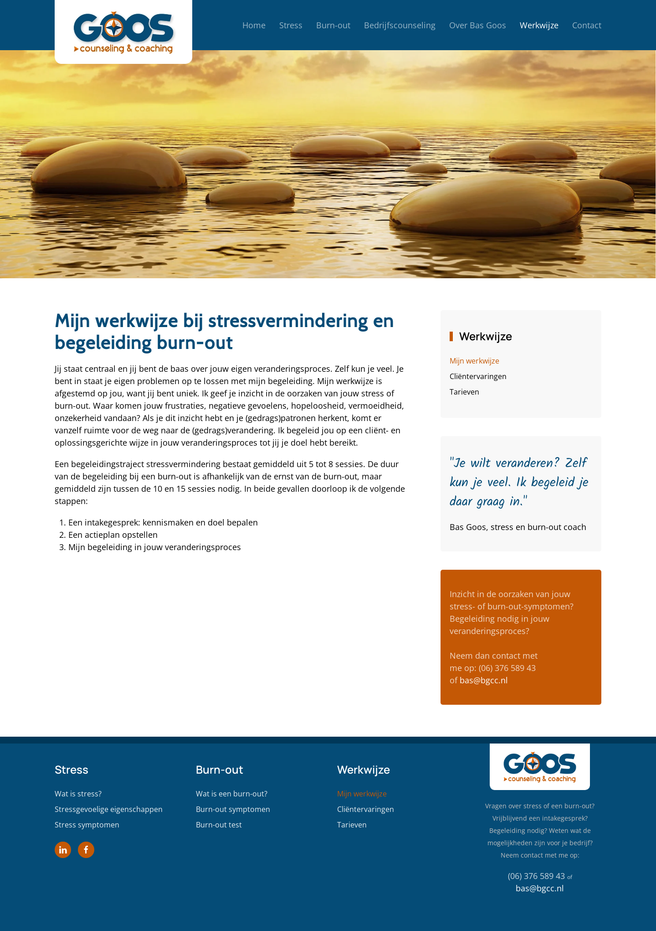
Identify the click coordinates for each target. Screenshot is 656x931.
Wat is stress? (78, 794)
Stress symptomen (87, 825)
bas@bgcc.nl (484, 680)
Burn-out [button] (333, 25)
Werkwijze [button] (539, 25)
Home (254, 25)
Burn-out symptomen (233, 809)
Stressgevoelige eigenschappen (109, 809)
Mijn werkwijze (474, 361)
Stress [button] (290, 25)
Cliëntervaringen (478, 376)
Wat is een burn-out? (231, 794)
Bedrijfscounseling (400, 25)
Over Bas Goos (477, 25)
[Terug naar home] (123, 25)
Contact (586, 25)
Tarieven (464, 392)
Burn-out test (219, 825)
